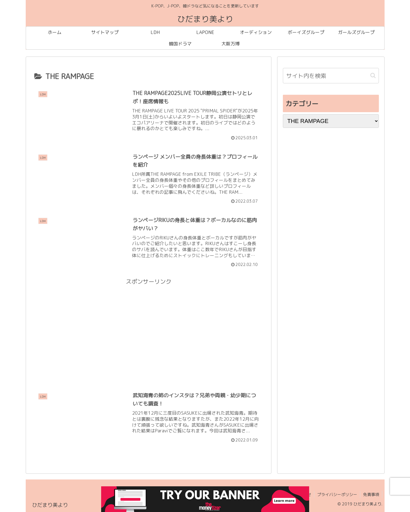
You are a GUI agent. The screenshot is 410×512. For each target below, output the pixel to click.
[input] (331, 75)
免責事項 (371, 494)
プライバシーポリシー (337, 494)
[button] (373, 75)
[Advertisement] (148, 326)
